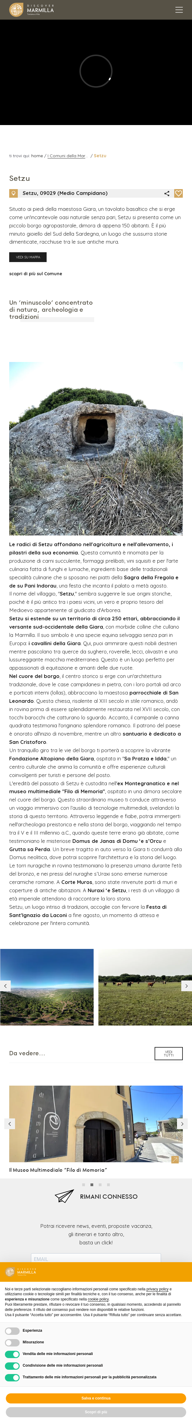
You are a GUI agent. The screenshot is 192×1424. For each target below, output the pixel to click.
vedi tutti (169, 952)
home (37, 155)
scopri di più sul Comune (35, 279)
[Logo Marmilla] (31, 9)
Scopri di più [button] (96, 1412)
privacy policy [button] (158, 1289)
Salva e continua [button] (96, 1398)
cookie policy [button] (98, 1299)
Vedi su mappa (28, 263)
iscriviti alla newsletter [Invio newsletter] (96, 1199)
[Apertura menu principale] (179, 9)
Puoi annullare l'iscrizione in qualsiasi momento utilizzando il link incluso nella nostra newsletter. (96, 1178)
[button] (185, 886)
